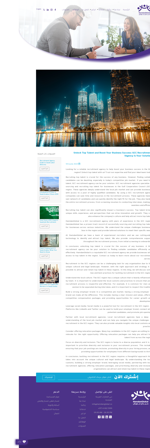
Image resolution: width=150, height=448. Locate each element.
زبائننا (90, 10)
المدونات (47, 10)
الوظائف (56, 10)
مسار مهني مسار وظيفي (29, 401)
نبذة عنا (98, 10)
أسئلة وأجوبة (34, 405)
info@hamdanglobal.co (83, 404)
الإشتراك (30, 377)
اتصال (37, 414)
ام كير (75, 10)
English (20, 9)
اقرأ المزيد (25, 169)
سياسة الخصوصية (32, 410)
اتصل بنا (66, 10)
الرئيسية (107, 10)
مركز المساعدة (34, 397)
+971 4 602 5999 (86, 408)
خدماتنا (82, 10)
